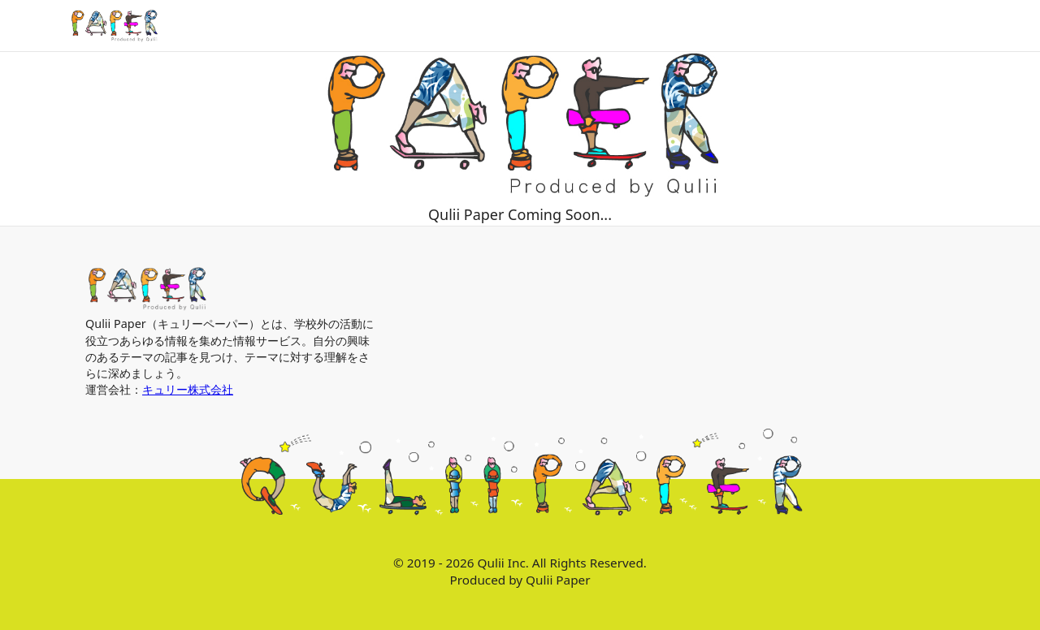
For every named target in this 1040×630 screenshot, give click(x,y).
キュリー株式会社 (187, 389)
